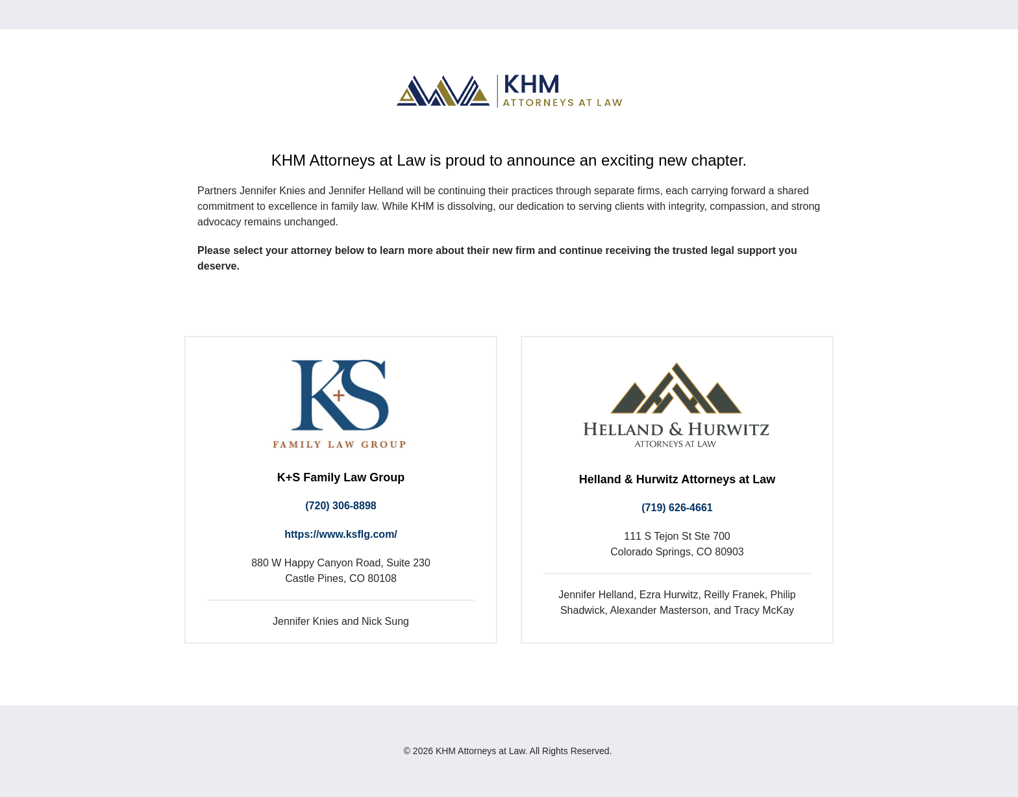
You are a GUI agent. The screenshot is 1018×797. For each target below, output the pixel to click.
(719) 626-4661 (676, 507)
